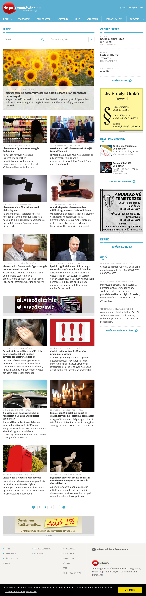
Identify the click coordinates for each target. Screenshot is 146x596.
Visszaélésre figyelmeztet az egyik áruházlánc (21, 150)
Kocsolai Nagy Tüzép (112, 39)
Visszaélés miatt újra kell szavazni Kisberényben (21, 209)
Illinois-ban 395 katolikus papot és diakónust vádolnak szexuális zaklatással (72, 414)
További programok (119, 181)
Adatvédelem (69, 553)
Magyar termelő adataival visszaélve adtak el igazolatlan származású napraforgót (46, 94)
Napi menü (39, 553)
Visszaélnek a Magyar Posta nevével (22, 478)
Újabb (33, 507)
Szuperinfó (63, 19)
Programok (24, 19)
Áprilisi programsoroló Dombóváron (125, 147)
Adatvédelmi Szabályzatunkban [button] (20, 591)
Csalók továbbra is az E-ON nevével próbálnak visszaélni (68, 353)
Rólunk (66, 563)
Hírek (6, 19)
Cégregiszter (43, 19)
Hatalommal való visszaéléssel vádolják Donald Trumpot (71, 150)
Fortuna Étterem (109, 55)
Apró (77, 19)
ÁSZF (65, 568)
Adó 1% (104, 71)
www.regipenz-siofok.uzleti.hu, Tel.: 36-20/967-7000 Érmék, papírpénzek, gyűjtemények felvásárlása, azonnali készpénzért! (120, 317)
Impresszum (68, 558)
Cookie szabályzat (72, 573)
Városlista (40, 8)
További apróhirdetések (120, 330)
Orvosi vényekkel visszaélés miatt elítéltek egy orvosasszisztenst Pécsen (70, 209)
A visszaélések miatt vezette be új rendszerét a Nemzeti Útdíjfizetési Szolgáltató (21, 416)
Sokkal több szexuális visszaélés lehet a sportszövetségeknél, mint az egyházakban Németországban (24, 354)
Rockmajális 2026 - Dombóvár (123, 164)
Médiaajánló (69, 548)
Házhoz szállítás (114, 19)
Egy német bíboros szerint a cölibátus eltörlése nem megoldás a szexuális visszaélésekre (70, 480)
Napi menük (92, 19)
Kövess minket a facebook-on (112, 549)
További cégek (120, 80)
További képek (120, 247)
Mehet (42, 39)
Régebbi (64, 507)
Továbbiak (135, 19)
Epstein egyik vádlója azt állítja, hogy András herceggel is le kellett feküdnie (70, 268)
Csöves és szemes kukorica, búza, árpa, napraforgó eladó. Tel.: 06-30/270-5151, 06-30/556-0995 (120, 270)
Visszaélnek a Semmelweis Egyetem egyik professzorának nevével (25, 268)
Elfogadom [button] (130, 590)
